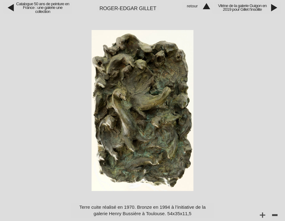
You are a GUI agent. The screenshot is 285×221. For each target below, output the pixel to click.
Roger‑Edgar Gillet (127, 8)
